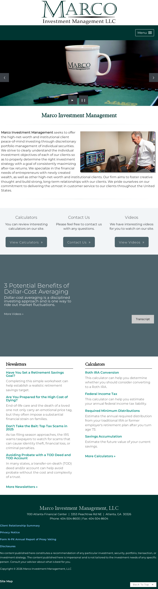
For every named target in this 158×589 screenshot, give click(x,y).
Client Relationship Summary (20, 525)
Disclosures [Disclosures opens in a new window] (8, 546)
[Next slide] (153, 77)
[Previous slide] (4, 77)
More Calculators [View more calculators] (100, 456)
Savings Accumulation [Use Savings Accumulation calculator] (103, 436)
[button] (144, 32)
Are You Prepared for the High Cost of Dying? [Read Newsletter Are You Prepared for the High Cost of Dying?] (37, 398)
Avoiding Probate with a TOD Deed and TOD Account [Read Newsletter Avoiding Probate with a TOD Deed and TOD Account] (38, 456)
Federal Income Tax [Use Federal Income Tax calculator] (101, 394)
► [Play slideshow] (72, 100)
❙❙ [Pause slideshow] (83, 100)
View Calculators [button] (24, 242)
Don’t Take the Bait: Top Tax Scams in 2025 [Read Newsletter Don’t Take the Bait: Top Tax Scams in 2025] (36, 427)
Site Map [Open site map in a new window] (6, 581)
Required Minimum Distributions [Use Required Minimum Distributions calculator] (112, 411)
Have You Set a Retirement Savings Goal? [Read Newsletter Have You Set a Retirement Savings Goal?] (35, 374)
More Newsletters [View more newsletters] (22, 487)
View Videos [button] (129, 242)
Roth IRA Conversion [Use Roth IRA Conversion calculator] (102, 372)
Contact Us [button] (77, 242)
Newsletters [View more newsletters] (16, 364)
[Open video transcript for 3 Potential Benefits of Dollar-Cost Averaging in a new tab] (143, 319)
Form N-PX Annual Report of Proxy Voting (28, 539)
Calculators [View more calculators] (95, 364)
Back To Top (143, 584)
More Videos (14, 314)
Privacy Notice (10, 532)
